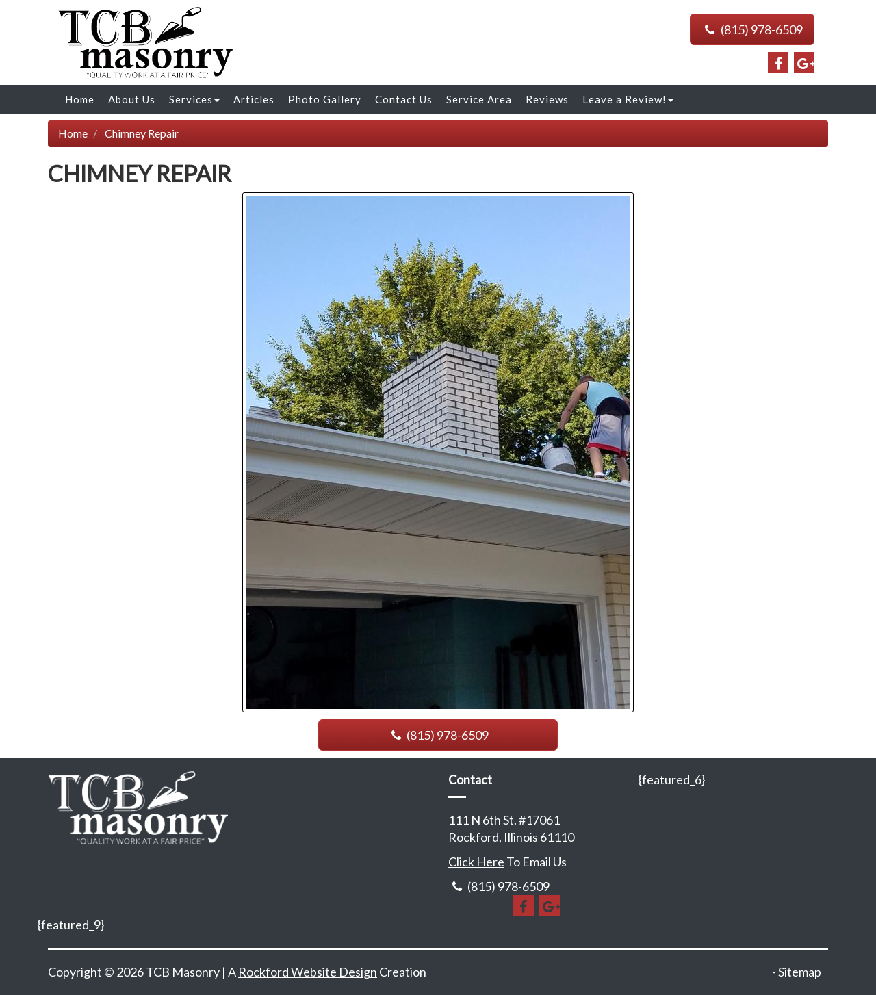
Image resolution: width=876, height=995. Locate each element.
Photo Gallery (324, 99)
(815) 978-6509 (752, 29)
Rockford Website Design (307, 971)
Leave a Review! (627, 99)
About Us (131, 99)
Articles (253, 99)
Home (79, 99)
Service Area (479, 99)
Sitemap (799, 971)
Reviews (547, 99)
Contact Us (404, 99)
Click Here (476, 861)
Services (194, 99)
